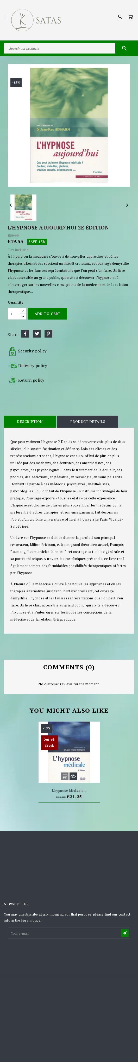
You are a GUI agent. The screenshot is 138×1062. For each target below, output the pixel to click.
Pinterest (48, 334)
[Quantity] (14, 314)
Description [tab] (30, 421)
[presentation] (47, 952)
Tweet (37, 334)
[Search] (69, 48)
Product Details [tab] (87, 421)
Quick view (73, 776)
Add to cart (47, 313)
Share (25, 334)
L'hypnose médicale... (69, 790)
